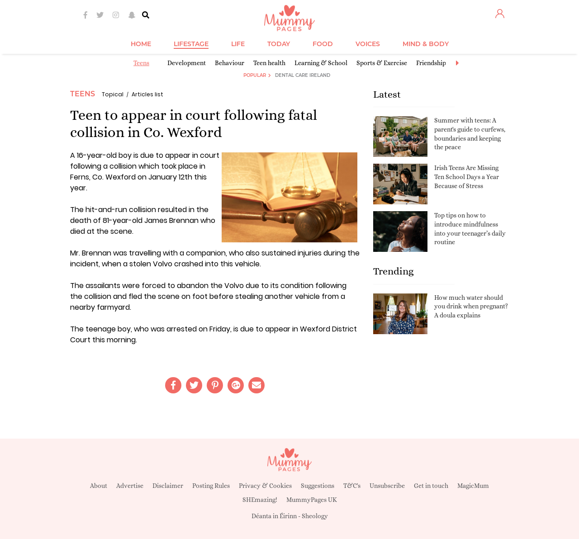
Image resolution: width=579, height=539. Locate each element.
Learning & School (320, 62)
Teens (141, 62)
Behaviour (229, 62)
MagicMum (473, 485)
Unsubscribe (387, 485)
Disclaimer (167, 485)
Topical (112, 94)
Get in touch (431, 485)
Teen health (269, 62)
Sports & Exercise (381, 62)
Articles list (147, 94)
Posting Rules (211, 485)
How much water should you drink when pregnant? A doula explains (471, 306)
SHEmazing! (259, 499)
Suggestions (317, 485)
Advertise (129, 485)
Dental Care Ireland (302, 75)
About (98, 485)
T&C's (352, 485)
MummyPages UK (311, 499)
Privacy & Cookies (265, 485)
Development (186, 62)
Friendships (432, 62)
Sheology (315, 516)
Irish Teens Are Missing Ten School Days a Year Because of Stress (466, 176)
